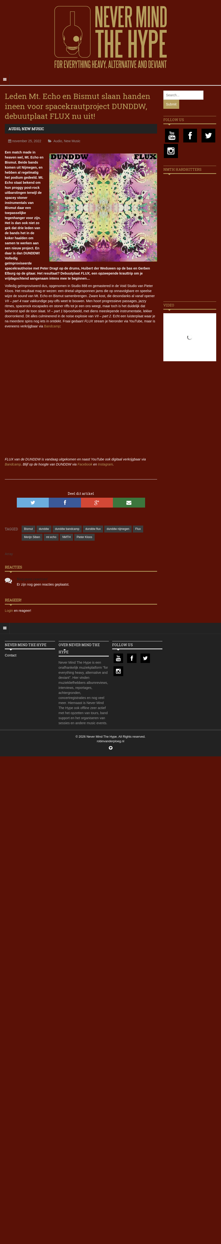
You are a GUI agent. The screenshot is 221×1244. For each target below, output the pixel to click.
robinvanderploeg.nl (110, 741)
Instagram (105, 464)
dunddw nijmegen (118, 529)
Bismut (28, 529)
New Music (33, 128)
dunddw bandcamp (67, 529)
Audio (14, 128)
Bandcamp (52, 326)
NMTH (66, 537)
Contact (10, 655)
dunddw (44, 529)
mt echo (51, 537)
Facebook (85, 464)
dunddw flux (93, 529)
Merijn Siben (32, 537)
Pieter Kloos (84, 537)
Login (9, 611)
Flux (138, 529)
